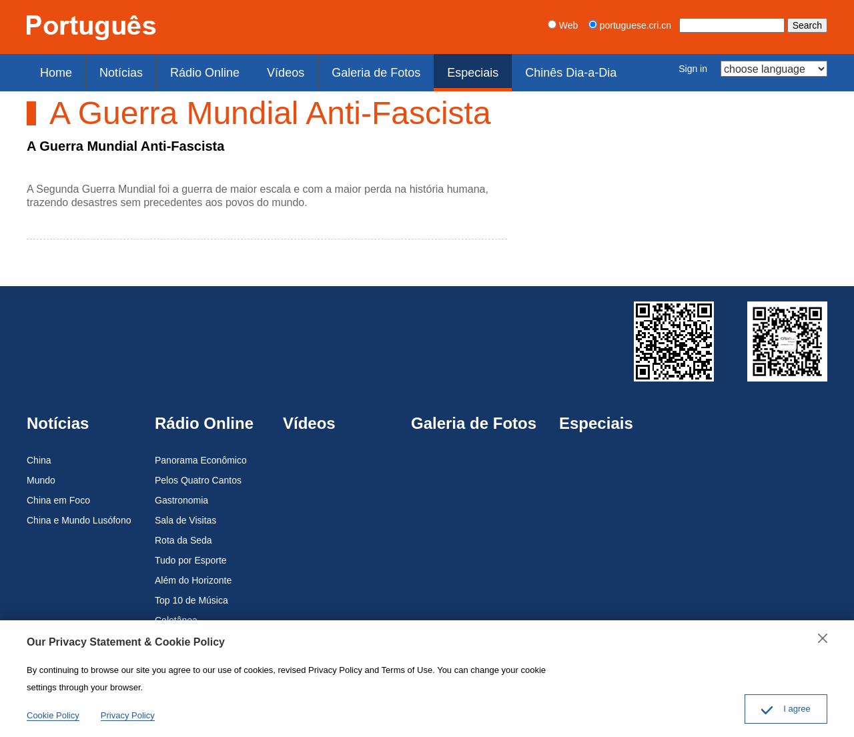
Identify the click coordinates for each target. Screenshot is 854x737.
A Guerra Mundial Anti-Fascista (125, 138)
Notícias (111, 69)
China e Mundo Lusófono (79, 513)
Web (563, 25)
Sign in (693, 68)
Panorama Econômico (201, 453)
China (39, 453)
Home (52, 69)
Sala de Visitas (185, 513)
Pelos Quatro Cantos (198, 473)
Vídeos (262, 69)
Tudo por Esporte (191, 553)
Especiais (434, 69)
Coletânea (176, 613)
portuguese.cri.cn (629, 25)
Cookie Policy (53, 715)
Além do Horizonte (193, 573)
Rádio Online (189, 69)
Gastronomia (181, 493)
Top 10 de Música (191, 593)
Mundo (41, 473)
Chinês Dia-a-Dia (524, 69)
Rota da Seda (183, 533)
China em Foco (58, 493)
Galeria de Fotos (345, 69)
